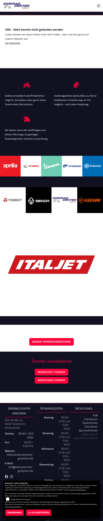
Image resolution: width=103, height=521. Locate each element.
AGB (95, 415)
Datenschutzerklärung (77, 490)
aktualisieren (90, 434)
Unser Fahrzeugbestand (51, 341)
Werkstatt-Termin (51, 372)
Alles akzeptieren (38, 512)
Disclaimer (91, 426)
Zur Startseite (12, 43)
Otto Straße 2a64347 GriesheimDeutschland (15, 424)
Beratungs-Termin (51, 380)
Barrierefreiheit (88, 430)
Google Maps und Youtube (20, 499)
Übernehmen (14, 512)
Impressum (91, 419)
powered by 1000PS (86, 438)
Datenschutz (90, 423)
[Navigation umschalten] (98, 6)
